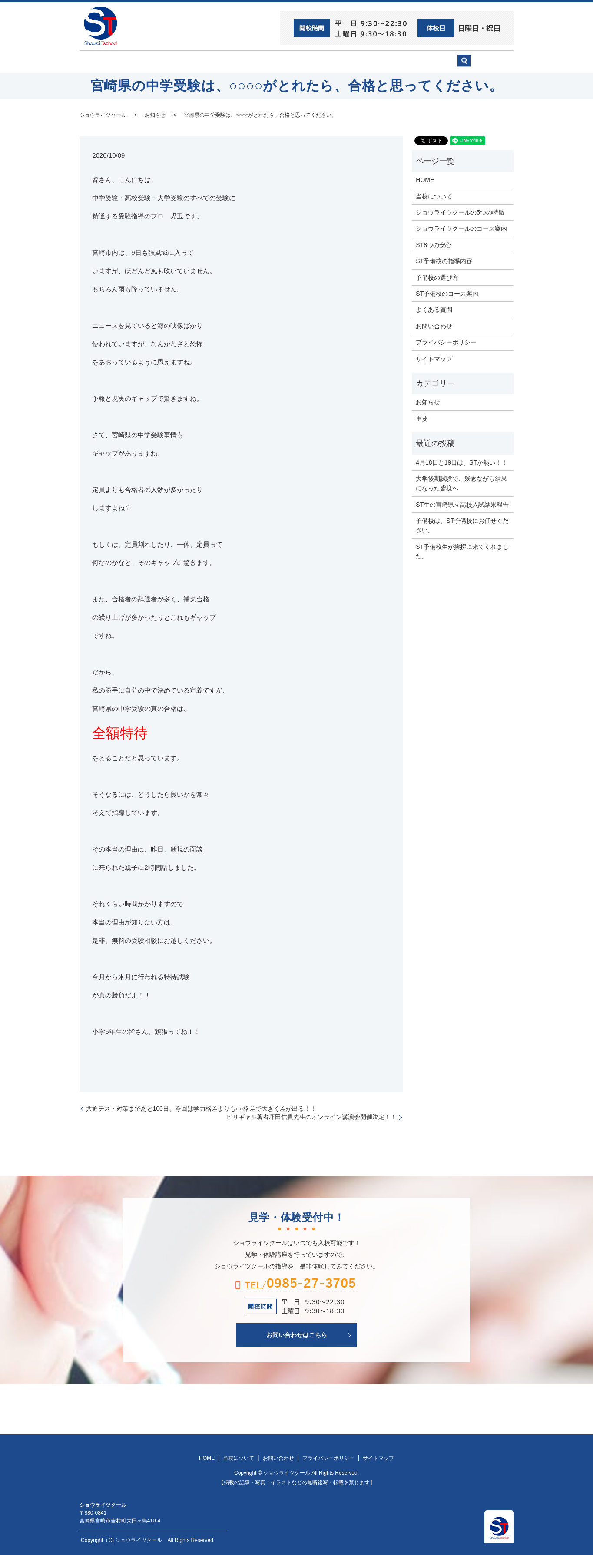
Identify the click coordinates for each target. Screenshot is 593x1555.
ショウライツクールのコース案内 (461, 228)
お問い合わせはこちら (296, 1334)
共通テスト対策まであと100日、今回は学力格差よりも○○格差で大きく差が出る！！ (201, 1107)
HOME (102, 61)
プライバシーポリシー (446, 341)
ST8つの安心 (147, 61)
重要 (422, 417)
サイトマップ (434, 357)
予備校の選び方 (375, 61)
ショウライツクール (264, 61)
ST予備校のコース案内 (447, 293)
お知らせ (155, 114)
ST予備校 (323, 61)
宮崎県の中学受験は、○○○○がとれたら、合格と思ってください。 (260, 114)
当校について (200, 61)
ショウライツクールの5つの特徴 (460, 211)
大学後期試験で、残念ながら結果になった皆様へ (461, 483)
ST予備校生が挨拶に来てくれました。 (462, 550)
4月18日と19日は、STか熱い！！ (461, 461)
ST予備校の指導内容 (444, 260)
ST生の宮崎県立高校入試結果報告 (462, 503)
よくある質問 (434, 309)
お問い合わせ (433, 61)
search (489, 65)
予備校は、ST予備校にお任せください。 (462, 525)
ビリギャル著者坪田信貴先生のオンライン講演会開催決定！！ (311, 1116)
